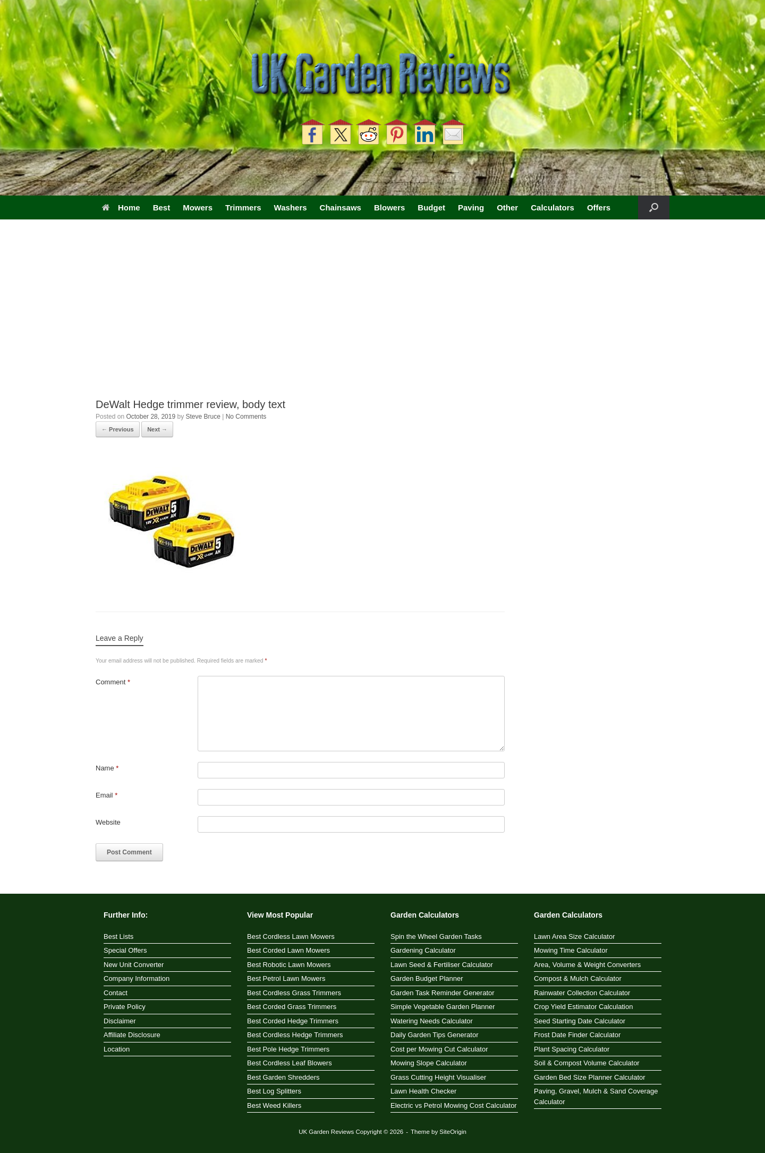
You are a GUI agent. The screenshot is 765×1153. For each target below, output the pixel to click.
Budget (431, 207)
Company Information (136, 978)
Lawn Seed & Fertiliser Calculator (441, 965)
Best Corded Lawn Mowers (288, 950)
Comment (113, 682)
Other (507, 207)
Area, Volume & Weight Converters (587, 965)
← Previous (117, 429)
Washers (290, 207)
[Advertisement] (382, 317)
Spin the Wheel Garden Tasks (436, 936)
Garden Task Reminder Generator (442, 993)
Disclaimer (120, 1021)
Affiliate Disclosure (132, 1035)
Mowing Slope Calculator (428, 1063)
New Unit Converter (134, 965)
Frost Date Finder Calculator (577, 1035)
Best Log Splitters (274, 1091)
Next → (157, 429)
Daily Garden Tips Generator (434, 1035)
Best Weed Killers (274, 1105)
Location (117, 1049)
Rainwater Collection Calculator (582, 993)
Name (107, 768)
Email (106, 795)
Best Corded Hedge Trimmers (292, 1021)
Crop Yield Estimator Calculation (583, 1007)
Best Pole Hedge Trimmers (288, 1049)
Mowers (197, 207)
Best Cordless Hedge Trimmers (295, 1035)
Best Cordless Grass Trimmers (294, 993)
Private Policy (125, 1007)
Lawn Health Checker (423, 1091)
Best (162, 207)
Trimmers (243, 207)
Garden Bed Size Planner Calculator (589, 1077)
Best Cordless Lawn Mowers (291, 936)
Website (108, 822)
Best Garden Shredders (283, 1077)
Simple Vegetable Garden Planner (442, 1007)
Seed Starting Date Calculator (579, 1021)
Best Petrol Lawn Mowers (286, 978)
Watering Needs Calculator (431, 1021)
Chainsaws (340, 207)
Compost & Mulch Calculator (578, 978)
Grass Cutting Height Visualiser (438, 1077)
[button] (653, 207)
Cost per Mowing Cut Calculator (439, 1049)
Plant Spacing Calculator (571, 1049)
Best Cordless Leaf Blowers (289, 1063)
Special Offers (125, 950)
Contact (116, 993)
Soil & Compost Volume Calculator (587, 1063)
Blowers (389, 207)
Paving (471, 207)
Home (121, 207)
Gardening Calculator (423, 950)
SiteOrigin (452, 1132)
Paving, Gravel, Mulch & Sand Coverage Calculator (596, 1096)
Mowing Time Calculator (571, 950)
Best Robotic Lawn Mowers (289, 965)
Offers (598, 207)
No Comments (246, 416)
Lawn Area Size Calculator (574, 936)
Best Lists (118, 936)
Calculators (552, 207)
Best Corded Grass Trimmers (291, 1007)
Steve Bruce (202, 416)
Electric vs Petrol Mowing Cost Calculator (453, 1105)
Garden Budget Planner (426, 978)
